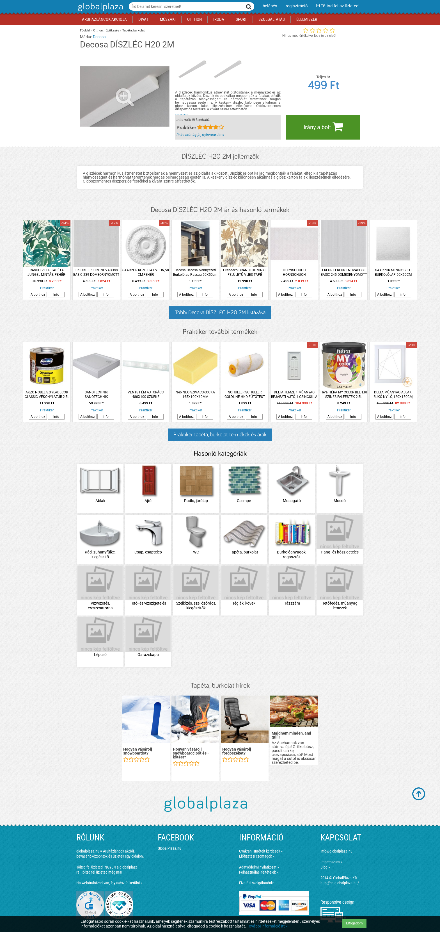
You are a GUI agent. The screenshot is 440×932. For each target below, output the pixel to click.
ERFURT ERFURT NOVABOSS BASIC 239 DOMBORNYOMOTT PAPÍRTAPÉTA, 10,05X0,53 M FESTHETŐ (96, 272)
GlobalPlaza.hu (169, 848)
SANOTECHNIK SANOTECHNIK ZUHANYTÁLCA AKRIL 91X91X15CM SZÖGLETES (96, 394)
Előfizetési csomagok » (256, 856)
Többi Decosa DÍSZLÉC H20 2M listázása (220, 312)
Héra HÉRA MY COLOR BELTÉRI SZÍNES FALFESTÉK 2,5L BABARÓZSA (343, 394)
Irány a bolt (323, 126)
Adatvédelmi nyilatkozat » (259, 867)
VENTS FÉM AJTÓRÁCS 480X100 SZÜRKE (146, 394)
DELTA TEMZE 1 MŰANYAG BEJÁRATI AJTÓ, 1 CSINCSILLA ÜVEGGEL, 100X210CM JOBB (294, 394)
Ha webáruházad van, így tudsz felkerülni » (109, 883)
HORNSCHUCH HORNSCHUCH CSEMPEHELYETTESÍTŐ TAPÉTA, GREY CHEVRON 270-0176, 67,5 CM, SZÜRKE (294, 272)
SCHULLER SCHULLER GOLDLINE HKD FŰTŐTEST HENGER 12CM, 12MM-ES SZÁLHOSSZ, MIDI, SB (244, 394)
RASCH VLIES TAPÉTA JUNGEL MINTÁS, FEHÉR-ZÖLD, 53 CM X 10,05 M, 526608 (46, 272)
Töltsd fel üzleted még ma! (101, 872)
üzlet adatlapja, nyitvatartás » (200, 135)
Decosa (99, 37)
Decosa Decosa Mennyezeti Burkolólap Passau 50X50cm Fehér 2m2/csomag (195, 272)
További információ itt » (267, 926)
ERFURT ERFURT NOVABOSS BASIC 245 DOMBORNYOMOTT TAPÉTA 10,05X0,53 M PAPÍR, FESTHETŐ (344, 272)
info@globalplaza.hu (336, 851)
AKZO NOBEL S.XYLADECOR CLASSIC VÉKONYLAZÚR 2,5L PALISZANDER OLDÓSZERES (47, 394)
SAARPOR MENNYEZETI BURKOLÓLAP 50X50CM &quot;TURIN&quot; (393, 272)
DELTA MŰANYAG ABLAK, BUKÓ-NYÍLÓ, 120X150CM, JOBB (393, 394)
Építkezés (112, 30)
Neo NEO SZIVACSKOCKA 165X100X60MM (195, 394)
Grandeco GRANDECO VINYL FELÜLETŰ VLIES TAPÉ (244, 272)
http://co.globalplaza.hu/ (339, 883)
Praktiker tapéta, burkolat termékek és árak (220, 434)
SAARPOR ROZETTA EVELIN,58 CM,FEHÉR (145, 272)
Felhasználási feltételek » (258, 872)
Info (56, 295)
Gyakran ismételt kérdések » (261, 851)
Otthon (98, 30)
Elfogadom (354, 923)
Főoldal (85, 30)
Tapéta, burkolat (133, 30)
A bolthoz (38, 295)
